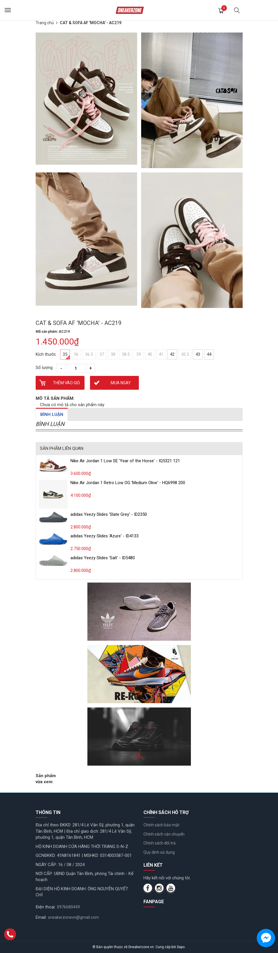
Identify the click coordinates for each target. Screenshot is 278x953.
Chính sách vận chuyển (164, 834)
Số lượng (44, 367)
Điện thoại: (45, 907)
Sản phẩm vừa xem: (46, 778)
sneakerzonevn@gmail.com (73, 917)
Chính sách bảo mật (161, 825)
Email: (41, 917)
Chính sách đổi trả (159, 843)
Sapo (181, 947)
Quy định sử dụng (159, 852)
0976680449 (68, 907)
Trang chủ (45, 22)
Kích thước (46, 354)
